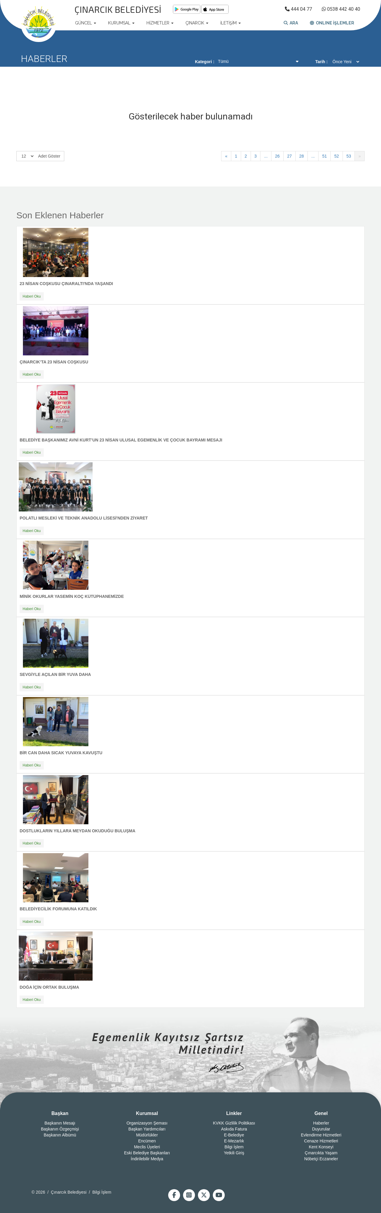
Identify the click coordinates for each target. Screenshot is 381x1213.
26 (277, 156)
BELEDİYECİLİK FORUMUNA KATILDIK (58, 908)
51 (324, 156)
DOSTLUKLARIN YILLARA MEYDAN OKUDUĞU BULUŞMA (77, 830)
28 (301, 156)
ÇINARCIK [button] (196, 23)
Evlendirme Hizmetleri (321, 1135)
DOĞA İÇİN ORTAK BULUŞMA (49, 987)
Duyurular (321, 1129)
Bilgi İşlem (233, 1146)
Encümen (147, 1141)
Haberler (321, 1123)
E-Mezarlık (234, 1141)
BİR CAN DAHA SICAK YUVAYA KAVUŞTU (61, 752)
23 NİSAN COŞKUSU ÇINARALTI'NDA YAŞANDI (66, 283)
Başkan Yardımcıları (146, 1129)
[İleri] (360, 156)
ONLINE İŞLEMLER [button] (332, 23)
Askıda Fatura (234, 1129)
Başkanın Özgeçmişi (60, 1129)
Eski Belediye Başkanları (147, 1152)
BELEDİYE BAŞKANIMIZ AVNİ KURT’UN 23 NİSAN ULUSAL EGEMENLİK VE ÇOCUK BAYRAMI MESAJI (121, 440)
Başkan (59, 1113)
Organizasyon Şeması (147, 1123)
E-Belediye (234, 1135)
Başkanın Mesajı (60, 1123)
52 (336, 156)
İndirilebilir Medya (147, 1158)
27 (289, 156)
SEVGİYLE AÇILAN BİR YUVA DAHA (55, 674)
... (266, 156)
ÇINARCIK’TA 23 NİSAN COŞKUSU (54, 362)
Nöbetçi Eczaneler (321, 1158)
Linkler (234, 1113)
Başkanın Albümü (60, 1135)
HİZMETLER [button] (160, 23)
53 (348, 156)
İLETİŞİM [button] (230, 23)
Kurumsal (147, 1113)
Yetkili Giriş (234, 1152)
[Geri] (226, 156)
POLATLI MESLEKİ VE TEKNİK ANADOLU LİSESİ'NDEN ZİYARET (84, 518)
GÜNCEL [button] (85, 23)
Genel (321, 1113)
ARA (291, 23)
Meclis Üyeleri (147, 1146)
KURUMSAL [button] (121, 23)
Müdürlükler (147, 1135)
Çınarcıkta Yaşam (321, 1152)
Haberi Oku (32, 296)
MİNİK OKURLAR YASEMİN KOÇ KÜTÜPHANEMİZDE (72, 596)
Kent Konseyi (321, 1146)
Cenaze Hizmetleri (321, 1141)
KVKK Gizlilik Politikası (234, 1123)
